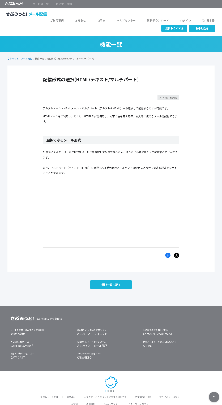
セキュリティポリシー (139, 392)
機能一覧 (39, 51)
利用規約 (90, 392)
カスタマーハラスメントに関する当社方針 (105, 385)
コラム (55, 21)
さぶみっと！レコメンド (92, 322)
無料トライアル (174, 21)
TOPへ (214, 397)
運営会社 (71, 385)
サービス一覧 (40, 4)
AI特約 (74, 392)
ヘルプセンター (75, 21)
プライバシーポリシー (170, 385)
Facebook (167, 242)
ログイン (126, 21)
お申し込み (202, 21)
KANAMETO (84, 346)
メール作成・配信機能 (166, 90)
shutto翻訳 (18, 322)
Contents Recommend (157, 322)
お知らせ (38, 21)
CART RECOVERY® (22, 334)
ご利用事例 (19, 21)
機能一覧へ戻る (111, 272)
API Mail (148, 334)
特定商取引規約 (143, 385)
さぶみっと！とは (49, 385)
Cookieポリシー (112, 392)
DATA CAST (18, 346)
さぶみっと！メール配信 (19, 51)
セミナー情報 (64, 4)
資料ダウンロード (103, 21)
